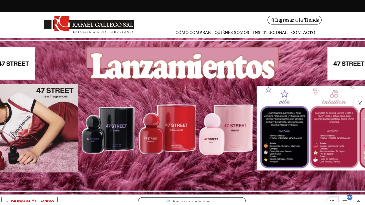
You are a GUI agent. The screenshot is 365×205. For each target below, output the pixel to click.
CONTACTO (303, 32)
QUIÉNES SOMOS (231, 32)
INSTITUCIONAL (270, 32)
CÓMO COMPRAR (193, 32)
